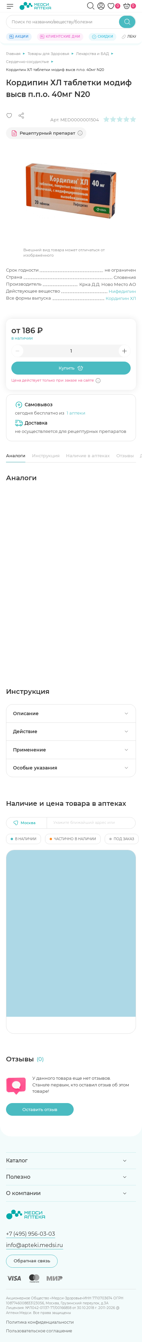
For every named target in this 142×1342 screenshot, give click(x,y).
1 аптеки (76, 413)
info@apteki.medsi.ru (34, 1245)
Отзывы (125, 455)
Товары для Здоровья (49, 53)
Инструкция (46, 455)
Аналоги (15, 455)
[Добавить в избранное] (9, 115)
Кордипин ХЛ (121, 298)
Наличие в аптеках (88, 455)
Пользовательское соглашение (39, 1330)
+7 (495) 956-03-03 (30, 1233)
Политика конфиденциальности (40, 1322)
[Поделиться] (21, 115)
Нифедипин (122, 291)
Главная (14, 53)
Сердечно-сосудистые (28, 61)
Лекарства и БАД (93, 53)
